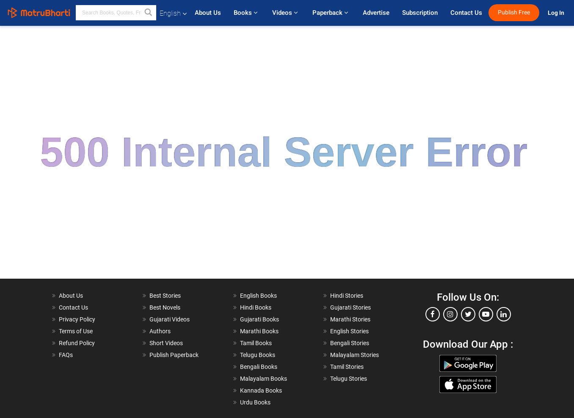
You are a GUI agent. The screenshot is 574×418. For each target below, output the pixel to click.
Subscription (420, 12)
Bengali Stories (349, 343)
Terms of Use (76, 331)
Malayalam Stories (354, 355)
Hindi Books (255, 307)
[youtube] (486, 314)
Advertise (376, 12)
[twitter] (468, 314)
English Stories (349, 331)
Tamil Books (256, 343)
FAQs (66, 355)
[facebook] (432, 314)
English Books (258, 295)
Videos (286, 12)
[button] (148, 12)
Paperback (331, 12)
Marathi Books (259, 331)
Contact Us (466, 12)
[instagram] (450, 314)
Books (246, 12)
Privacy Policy (77, 319)
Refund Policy (77, 343)
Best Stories (165, 295)
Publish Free (514, 12)
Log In (557, 12)
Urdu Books (255, 402)
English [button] (173, 13)
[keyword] (116, 12)
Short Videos (166, 343)
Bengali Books (258, 366)
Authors (160, 331)
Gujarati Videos (169, 319)
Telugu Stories (348, 378)
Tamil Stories (347, 366)
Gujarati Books (259, 319)
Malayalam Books (263, 378)
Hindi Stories (346, 295)
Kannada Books (261, 390)
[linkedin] (504, 314)
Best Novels (164, 307)
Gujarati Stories (350, 307)
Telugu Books (257, 355)
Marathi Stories (350, 319)
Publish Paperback (174, 355)
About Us (208, 12)
